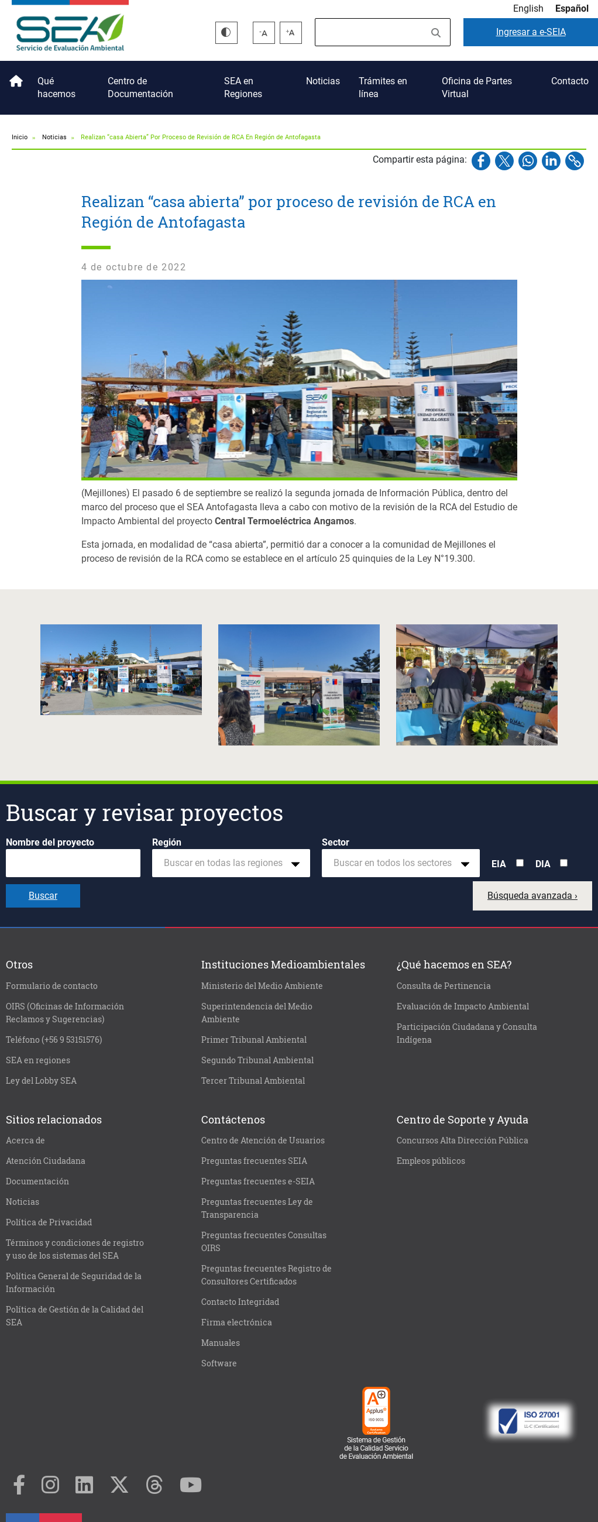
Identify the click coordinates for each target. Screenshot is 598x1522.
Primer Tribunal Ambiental (254, 1040)
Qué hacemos (56, 87)
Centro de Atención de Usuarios (263, 1140)
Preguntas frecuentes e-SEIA (258, 1181)
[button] (121, 669)
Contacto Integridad (240, 1302)
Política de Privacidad (49, 1222)
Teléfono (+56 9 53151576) (54, 1040)
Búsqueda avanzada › (532, 895)
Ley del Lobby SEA (41, 1081)
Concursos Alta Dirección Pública (462, 1140)
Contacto (570, 81)
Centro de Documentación (140, 87)
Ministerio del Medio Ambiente (262, 986)
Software (219, 1363)
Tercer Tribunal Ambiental (253, 1081)
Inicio (14, 76)
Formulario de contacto (52, 986)
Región (166, 842)
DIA (543, 864)
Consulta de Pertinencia (444, 986)
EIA (499, 864)
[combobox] (231, 863)
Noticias (323, 81)
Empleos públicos (431, 1161)
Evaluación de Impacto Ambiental (463, 1006)
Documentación (37, 1181)
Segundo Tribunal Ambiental (257, 1060)
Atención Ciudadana (45, 1161)
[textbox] (226, 863)
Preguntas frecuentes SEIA (254, 1161)
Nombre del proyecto (50, 842)
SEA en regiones (38, 1060)
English (528, 8)
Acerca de (25, 1140)
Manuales (220, 1343)
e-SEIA (531, 31)
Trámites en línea (383, 87)
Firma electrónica (236, 1322)
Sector (335, 842)
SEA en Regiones (243, 87)
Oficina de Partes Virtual (477, 87)
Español (572, 8)
